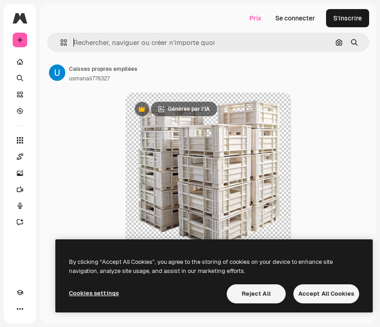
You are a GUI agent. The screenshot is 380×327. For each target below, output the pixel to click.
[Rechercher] (20, 78)
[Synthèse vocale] (20, 205)
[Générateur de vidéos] (20, 189)
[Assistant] (20, 222)
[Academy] (20, 292)
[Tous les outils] (20, 140)
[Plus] (20, 309)
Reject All (256, 293)
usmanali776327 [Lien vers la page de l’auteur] (89, 78)
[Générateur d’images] (20, 173)
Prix (255, 18)
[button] (60, 42)
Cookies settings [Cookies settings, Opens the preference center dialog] (94, 293)
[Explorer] (20, 111)
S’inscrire (347, 18)
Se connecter (295, 18)
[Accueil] (20, 61)
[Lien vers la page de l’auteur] (57, 72)
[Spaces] (20, 156)
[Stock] (20, 94)
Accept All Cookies (326, 293)
